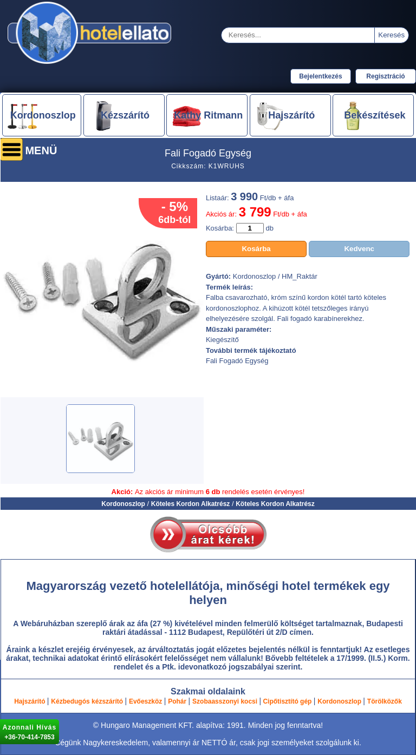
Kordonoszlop (123, 504)
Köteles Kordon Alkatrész (190, 504)
